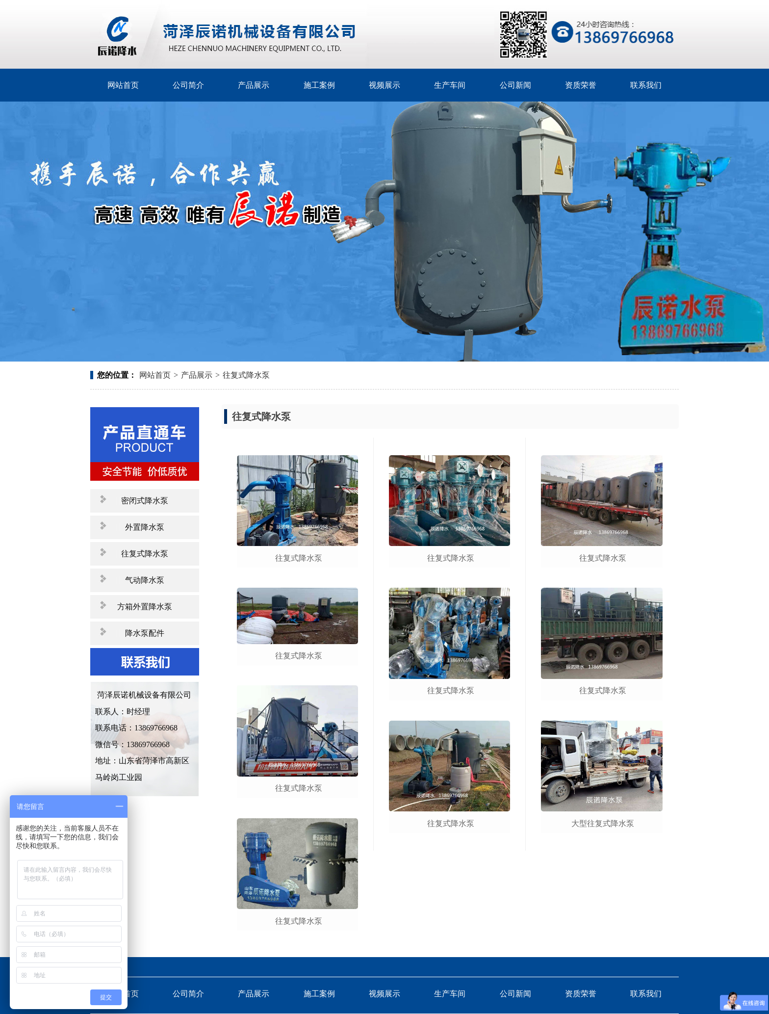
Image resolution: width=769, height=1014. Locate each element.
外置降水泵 (144, 527)
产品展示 (253, 85)
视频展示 (384, 85)
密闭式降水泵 (144, 500)
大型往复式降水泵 (602, 823)
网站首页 (123, 85)
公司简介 (188, 85)
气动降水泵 (144, 580)
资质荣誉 (580, 85)
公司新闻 (515, 85)
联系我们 (646, 85)
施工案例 (319, 85)
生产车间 (449, 85)
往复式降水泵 (246, 375)
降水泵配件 (144, 633)
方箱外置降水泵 (144, 606)
